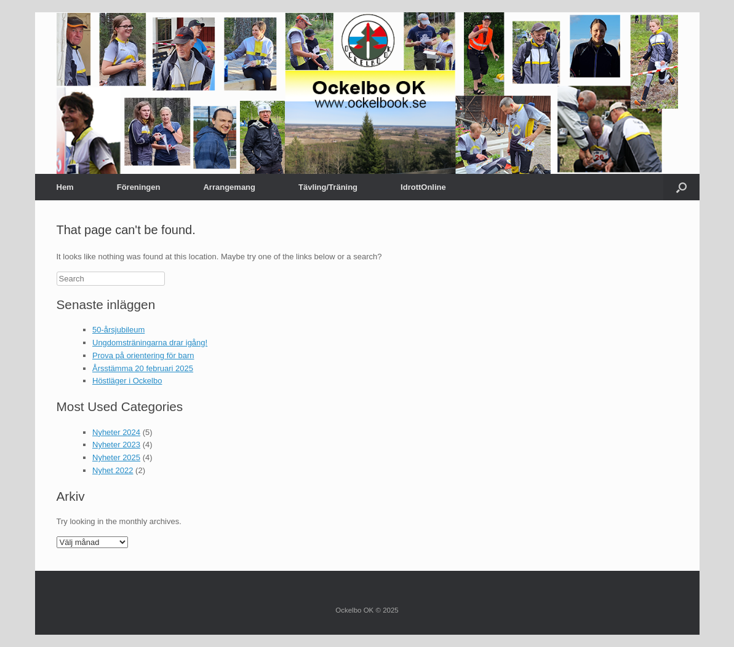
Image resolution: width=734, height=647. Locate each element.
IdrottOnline (423, 187)
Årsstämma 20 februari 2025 (142, 368)
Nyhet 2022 (113, 470)
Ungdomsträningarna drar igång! (149, 342)
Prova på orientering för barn (143, 355)
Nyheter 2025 (116, 457)
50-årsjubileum (118, 329)
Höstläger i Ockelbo (127, 380)
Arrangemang (229, 187)
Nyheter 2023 (116, 444)
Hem (65, 187)
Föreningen (139, 187)
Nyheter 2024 (116, 432)
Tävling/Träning (327, 187)
